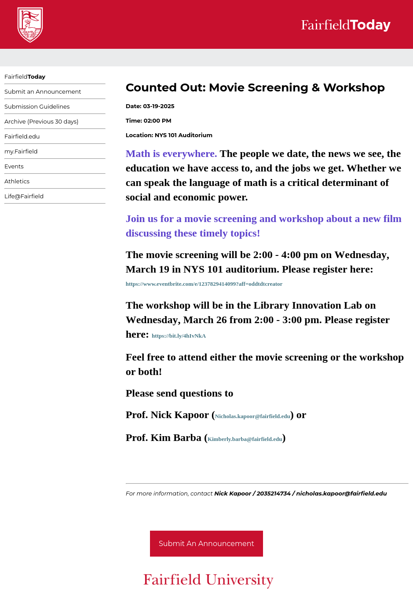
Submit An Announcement (206, 543)
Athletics (16, 181)
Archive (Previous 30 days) (41, 121)
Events (14, 166)
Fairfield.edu (22, 136)
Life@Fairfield (24, 196)
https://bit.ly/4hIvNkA (179, 335)
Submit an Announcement (42, 91)
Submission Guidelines (36, 106)
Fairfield (24, 76)
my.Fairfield (21, 151)
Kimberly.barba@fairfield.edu (245, 439)
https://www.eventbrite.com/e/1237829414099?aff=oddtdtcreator (204, 283)
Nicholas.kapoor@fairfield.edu (252, 416)
